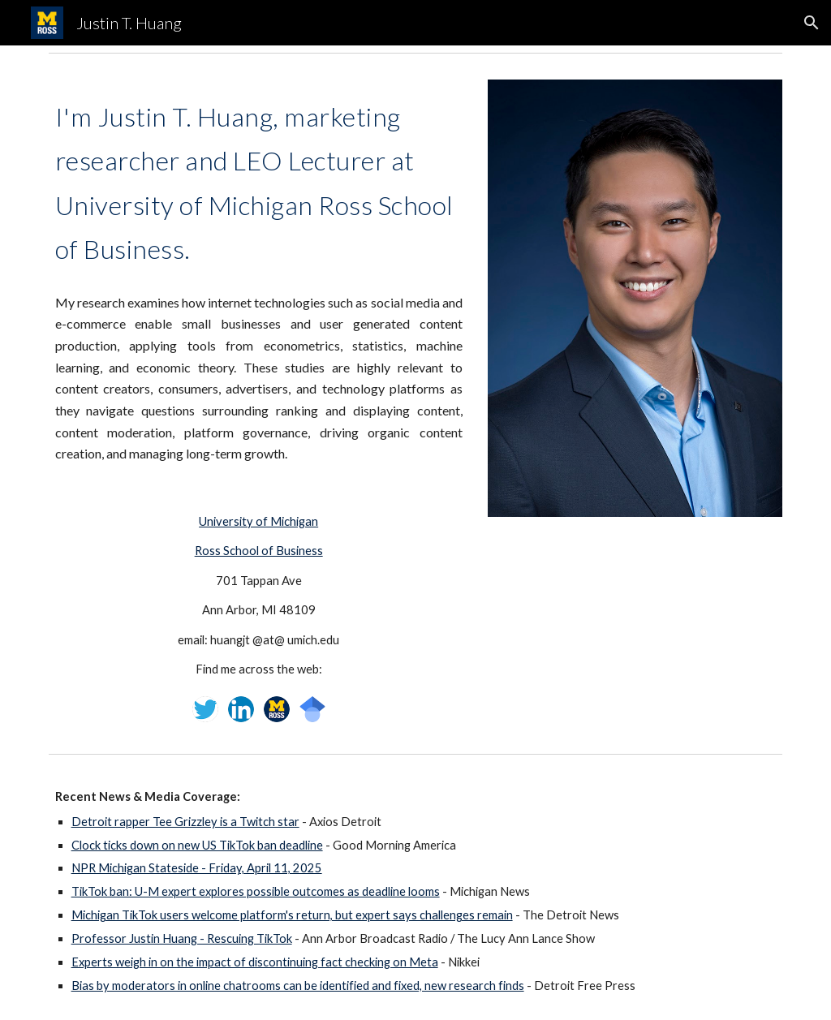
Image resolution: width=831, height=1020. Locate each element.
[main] (259, 278)
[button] (811, 22)
